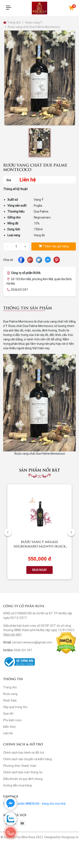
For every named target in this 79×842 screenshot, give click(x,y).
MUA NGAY (39, 570)
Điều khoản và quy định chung (23, 779)
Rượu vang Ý (33, 22)
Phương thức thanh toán (19, 766)
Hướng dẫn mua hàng (17, 785)
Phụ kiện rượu (12, 720)
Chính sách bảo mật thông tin (23, 772)
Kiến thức (9, 727)
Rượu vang (10, 694)
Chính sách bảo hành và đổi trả (23, 752)
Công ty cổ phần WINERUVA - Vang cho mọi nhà (34, 804)
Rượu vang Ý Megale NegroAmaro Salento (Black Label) (39, 546)
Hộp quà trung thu (15, 707)
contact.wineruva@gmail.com (32, 642)
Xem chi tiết (12, 634)
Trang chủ (12, 22)
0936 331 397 (23, 650)
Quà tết (8, 713)
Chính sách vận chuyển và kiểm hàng (27, 759)
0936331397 (19, 290)
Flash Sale (10, 700)
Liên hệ (8, 733)
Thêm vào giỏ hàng (54, 246)
